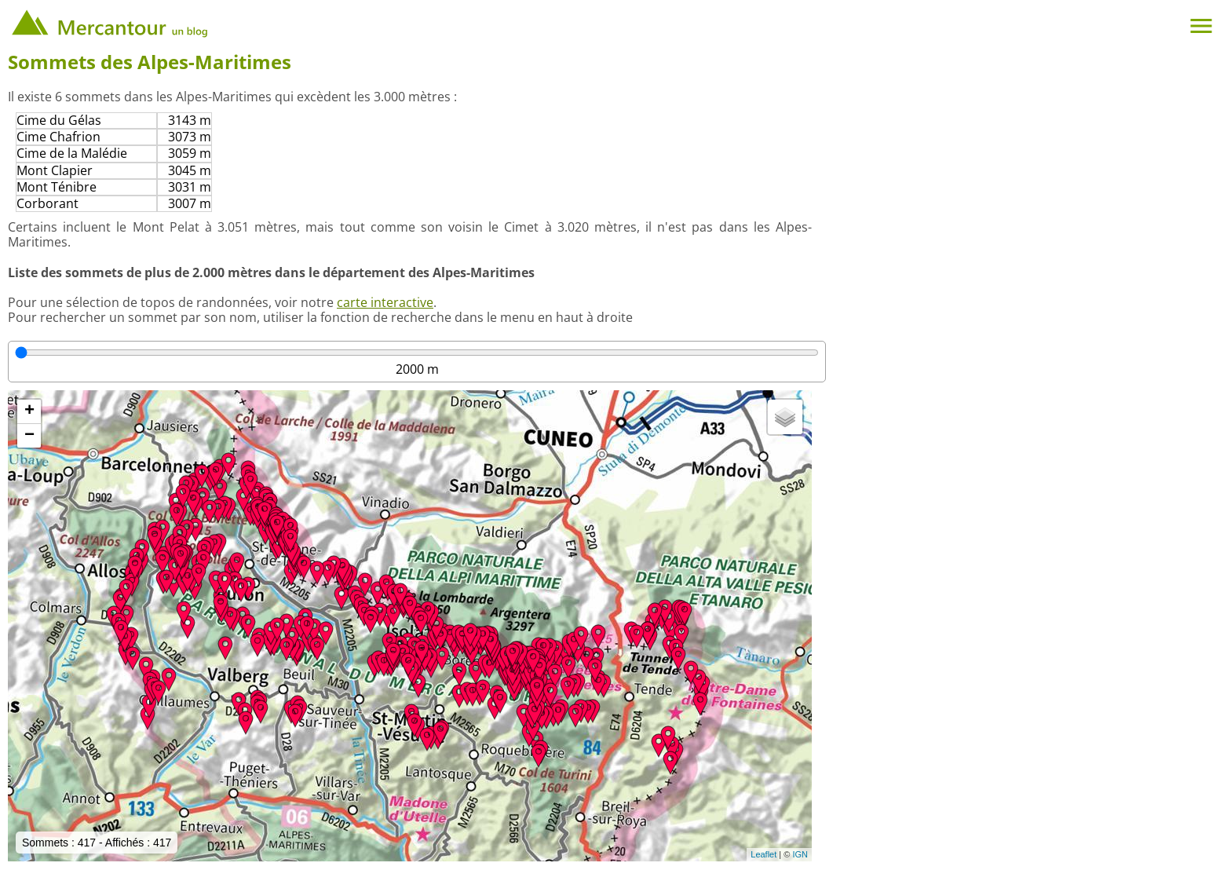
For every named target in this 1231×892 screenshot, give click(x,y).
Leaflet (763, 854)
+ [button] (29, 411)
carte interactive (385, 302)
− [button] (29, 436)
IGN (800, 854)
